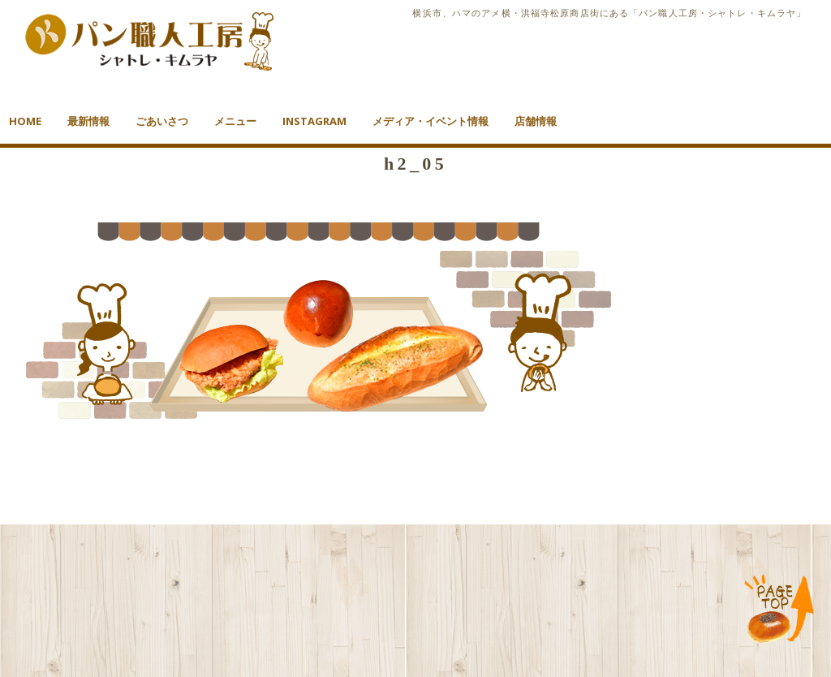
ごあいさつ (162, 121)
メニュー (235, 121)
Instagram (314, 121)
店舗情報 (536, 121)
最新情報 (88, 121)
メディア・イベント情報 (430, 121)
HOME (25, 121)
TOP (779, 609)
